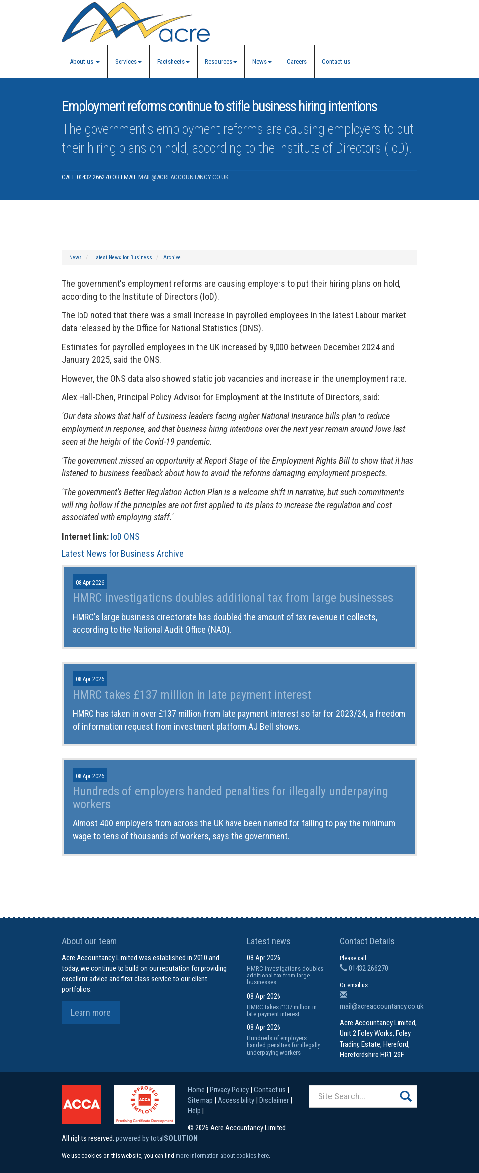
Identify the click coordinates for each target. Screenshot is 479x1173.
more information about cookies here (222, 1155)
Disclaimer (274, 1100)
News (262, 61)
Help (194, 1110)
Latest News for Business (122, 257)
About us (85, 61)
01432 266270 (364, 968)
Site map (200, 1100)
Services (128, 61)
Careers (297, 61)
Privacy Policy (229, 1089)
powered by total (157, 1138)
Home (196, 1089)
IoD (116, 536)
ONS (132, 536)
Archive (172, 257)
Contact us (336, 61)
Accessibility (236, 1100)
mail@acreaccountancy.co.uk (183, 177)
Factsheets (173, 61)
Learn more (91, 1012)
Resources (221, 61)
